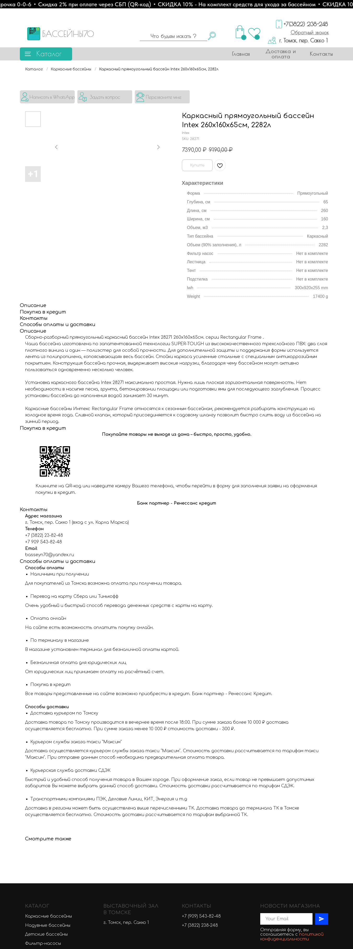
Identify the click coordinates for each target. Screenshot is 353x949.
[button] (310, 32)
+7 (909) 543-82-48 (201, 796)
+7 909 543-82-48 (43, 422)
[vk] (263, 833)
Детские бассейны (46, 815)
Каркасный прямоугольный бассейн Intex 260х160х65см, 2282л (158, 69)
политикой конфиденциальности (291, 817)
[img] (47, 96)
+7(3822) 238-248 (306, 24)
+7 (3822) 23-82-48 (44, 416)
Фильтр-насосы (43, 824)
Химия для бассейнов (49, 848)
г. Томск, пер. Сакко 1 (303, 40)
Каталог (48, 53)
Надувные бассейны (47, 805)
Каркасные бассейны (71, 69)
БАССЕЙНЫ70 (68, 34)
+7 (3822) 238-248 (200, 805)
